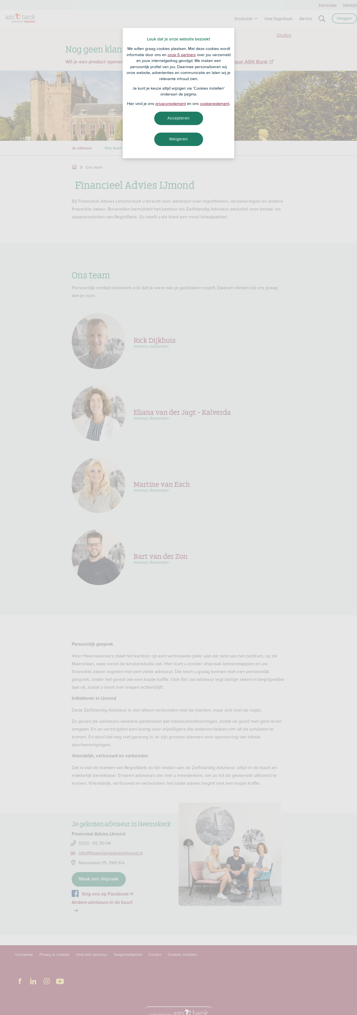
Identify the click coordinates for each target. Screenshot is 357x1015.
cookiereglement (214, 103)
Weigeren (178, 139)
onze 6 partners (182, 54)
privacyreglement (170, 103)
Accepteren (178, 118)
